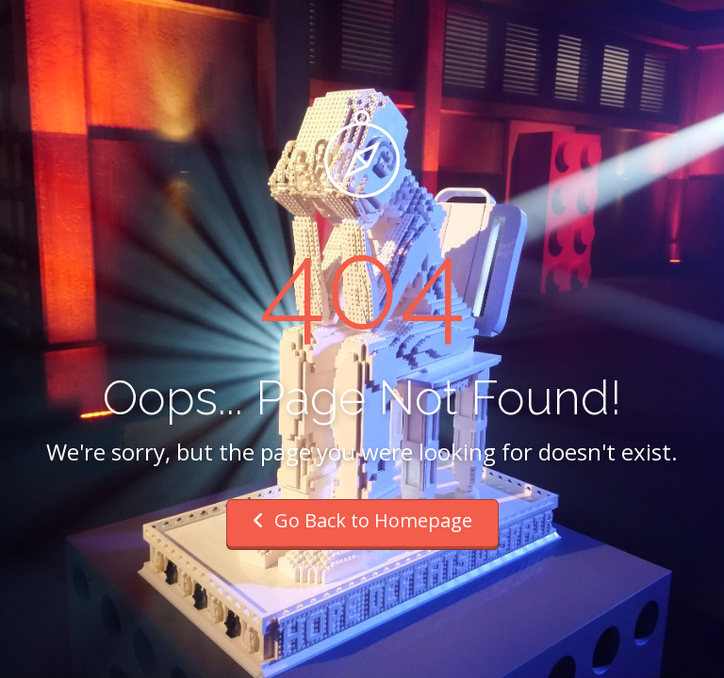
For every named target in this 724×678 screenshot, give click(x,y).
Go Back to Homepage (362, 520)
